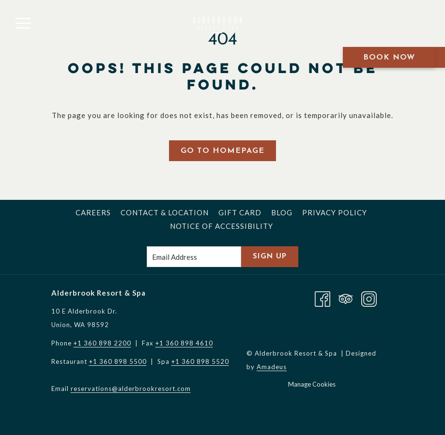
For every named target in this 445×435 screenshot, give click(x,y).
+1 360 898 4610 (184, 343)
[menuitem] (93, 212)
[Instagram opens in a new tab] (369, 297)
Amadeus (272, 367)
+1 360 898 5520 (200, 361)
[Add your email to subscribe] (194, 256)
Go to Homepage (222, 151)
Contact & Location (165, 212)
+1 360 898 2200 (102, 343)
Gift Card (239, 212)
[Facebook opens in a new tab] (322, 297)
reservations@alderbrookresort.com (131, 388)
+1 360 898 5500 (118, 361)
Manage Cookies (312, 384)
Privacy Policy (334, 212)
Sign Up (270, 256)
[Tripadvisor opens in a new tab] (345, 297)
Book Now (389, 57)
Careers (93, 212)
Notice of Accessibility (221, 226)
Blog (281, 212)
